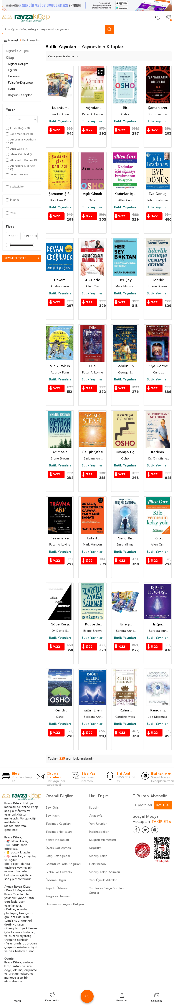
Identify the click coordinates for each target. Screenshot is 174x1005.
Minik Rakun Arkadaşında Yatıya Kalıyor (59, 366)
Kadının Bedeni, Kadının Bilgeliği (157, 452)
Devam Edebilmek (60, 280)
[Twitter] (148, 830)
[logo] (26, 18)
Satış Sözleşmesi (58, 856)
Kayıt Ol (162, 804)
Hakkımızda (97, 864)
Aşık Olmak (92, 194)
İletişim (94, 807)
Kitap (10, 57)
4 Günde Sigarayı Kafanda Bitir (92, 280)
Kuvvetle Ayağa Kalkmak (92, 624)
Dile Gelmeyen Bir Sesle (92, 366)
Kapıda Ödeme (57, 888)
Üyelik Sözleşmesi (58, 848)
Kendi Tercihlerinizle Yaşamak (59, 710)
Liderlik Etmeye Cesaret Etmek (157, 280)
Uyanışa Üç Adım (125, 452)
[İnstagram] (158, 830)
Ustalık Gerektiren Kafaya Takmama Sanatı (92, 538)
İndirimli (13, 200)
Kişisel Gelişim (17, 51)
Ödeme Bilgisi (56, 880)
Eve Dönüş (157, 194)
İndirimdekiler (99, 831)
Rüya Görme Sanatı (157, 366)
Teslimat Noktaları (59, 831)
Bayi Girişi (52, 807)
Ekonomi (14, 76)
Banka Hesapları (57, 840)
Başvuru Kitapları (20, 95)
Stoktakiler (15, 187)
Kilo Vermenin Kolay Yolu (157, 538)
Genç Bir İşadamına (125, 538)
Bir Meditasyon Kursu (125, 108)
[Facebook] (137, 830)
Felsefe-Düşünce (20, 82)
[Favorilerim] (157, 18)
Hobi (11, 89)
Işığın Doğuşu (157, 624)
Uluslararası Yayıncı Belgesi (65, 904)
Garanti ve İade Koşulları (63, 864)
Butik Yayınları (60, 121)
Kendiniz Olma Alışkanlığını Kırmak (157, 710)
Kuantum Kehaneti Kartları (60, 108)
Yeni (11, 213)
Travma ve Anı (60, 538)
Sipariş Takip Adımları (104, 872)
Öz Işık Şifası (92, 452)
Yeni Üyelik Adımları (103, 880)
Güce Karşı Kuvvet (60, 624)
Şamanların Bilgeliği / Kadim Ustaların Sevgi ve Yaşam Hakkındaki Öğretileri (157, 108)
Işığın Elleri (92, 710)
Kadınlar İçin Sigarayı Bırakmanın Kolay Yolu (125, 194)
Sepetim (95, 848)
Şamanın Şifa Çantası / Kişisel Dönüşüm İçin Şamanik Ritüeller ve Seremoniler (59, 194)
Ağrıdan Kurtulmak (92, 108)
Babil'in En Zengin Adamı (125, 366)
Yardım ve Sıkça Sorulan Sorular (106, 890)
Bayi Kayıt (53, 815)
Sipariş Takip (98, 856)
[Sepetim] (168, 18)
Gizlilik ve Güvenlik (59, 872)
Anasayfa (11, 40)
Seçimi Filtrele (22, 258)
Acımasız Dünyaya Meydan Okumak (59, 452)
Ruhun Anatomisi (125, 710)
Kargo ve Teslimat (59, 896)
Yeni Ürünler (98, 823)
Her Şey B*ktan (125, 280)
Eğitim (12, 70)
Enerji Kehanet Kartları (125, 624)
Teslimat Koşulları (58, 823)
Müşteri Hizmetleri (102, 840)
